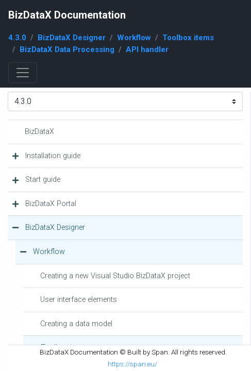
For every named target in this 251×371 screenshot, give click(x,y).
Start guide (42, 179)
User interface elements (78, 299)
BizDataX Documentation (67, 15)
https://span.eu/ (132, 364)
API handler (147, 49)
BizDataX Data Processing (67, 49)
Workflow (134, 37)
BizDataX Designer (72, 37)
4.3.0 (17, 37)
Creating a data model (76, 323)
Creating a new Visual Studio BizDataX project (115, 276)
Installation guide (52, 155)
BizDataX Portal (50, 203)
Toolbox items (188, 37)
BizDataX (39, 131)
